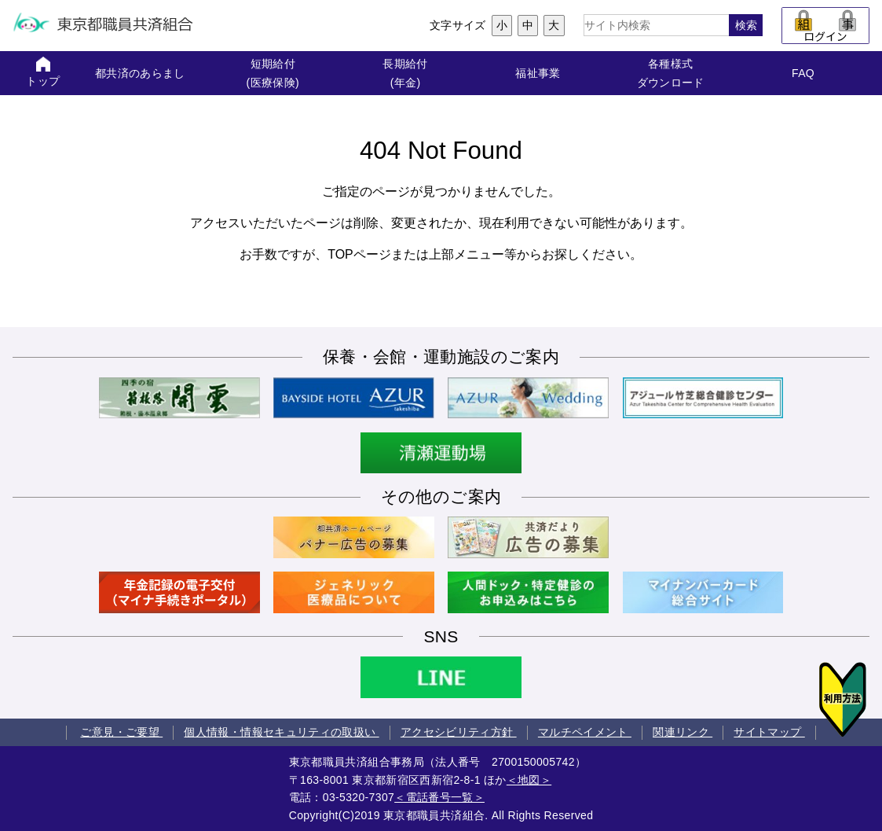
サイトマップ (769, 732)
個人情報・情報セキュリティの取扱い (281, 732)
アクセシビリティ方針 (459, 732)
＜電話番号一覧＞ (439, 797)
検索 (746, 25)
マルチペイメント (584, 732)
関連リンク (682, 732)
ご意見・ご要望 (121, 732)
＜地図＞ (529, 780)
